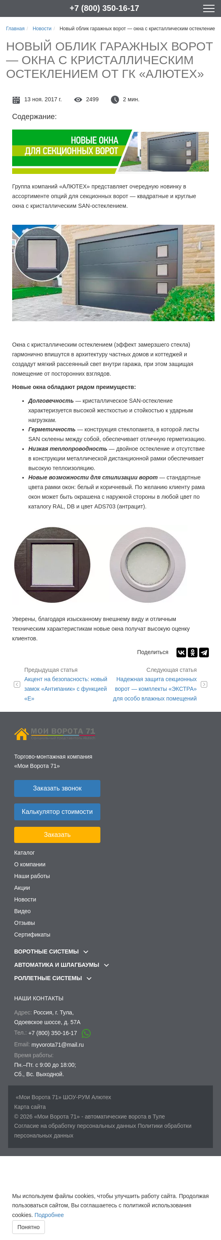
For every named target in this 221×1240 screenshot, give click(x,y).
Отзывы (24, 923)
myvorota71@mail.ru (58, 1044)
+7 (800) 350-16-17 (104, 8)
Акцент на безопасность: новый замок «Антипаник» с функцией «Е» (67, 683)
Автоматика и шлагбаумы (61, 965)
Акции (22, 888)
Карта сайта (30, 1107)
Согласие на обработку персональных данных (75, 1126)
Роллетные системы (52, 978)
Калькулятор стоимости (57, 811)
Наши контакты (39, 998)
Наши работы (32, 876)
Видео (22, 911)
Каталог (24, 852)
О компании (29, 864)
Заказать (57, 834)
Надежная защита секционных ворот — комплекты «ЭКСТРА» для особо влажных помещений (153, 683)
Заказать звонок (57, 788)
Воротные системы (51, 951)
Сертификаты (32, 934)
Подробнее (49, 1215)
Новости (25, 899)
